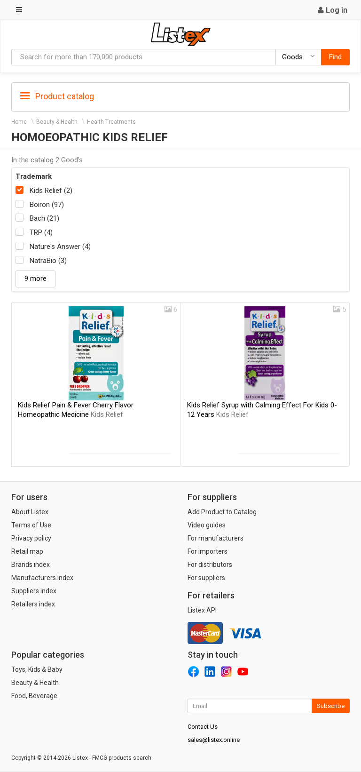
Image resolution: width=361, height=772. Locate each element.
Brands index (30, 564)
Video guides (207, 525)
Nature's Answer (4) (60, 246)
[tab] (180, 96)
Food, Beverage (34, 696)
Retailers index (33, 604)
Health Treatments (111, 122)
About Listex (29, 512)
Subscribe (331, 705)
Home (19, 122)
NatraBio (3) (48, 260)
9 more (35, 278)
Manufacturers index (42, 577)
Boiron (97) (47, 204)
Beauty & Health (57, 122)
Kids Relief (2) (51, 190)
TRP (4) (41, 232)
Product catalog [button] (57, 96)
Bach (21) (44, 218)
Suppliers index (33, 591)
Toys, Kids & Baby (37, 669)
